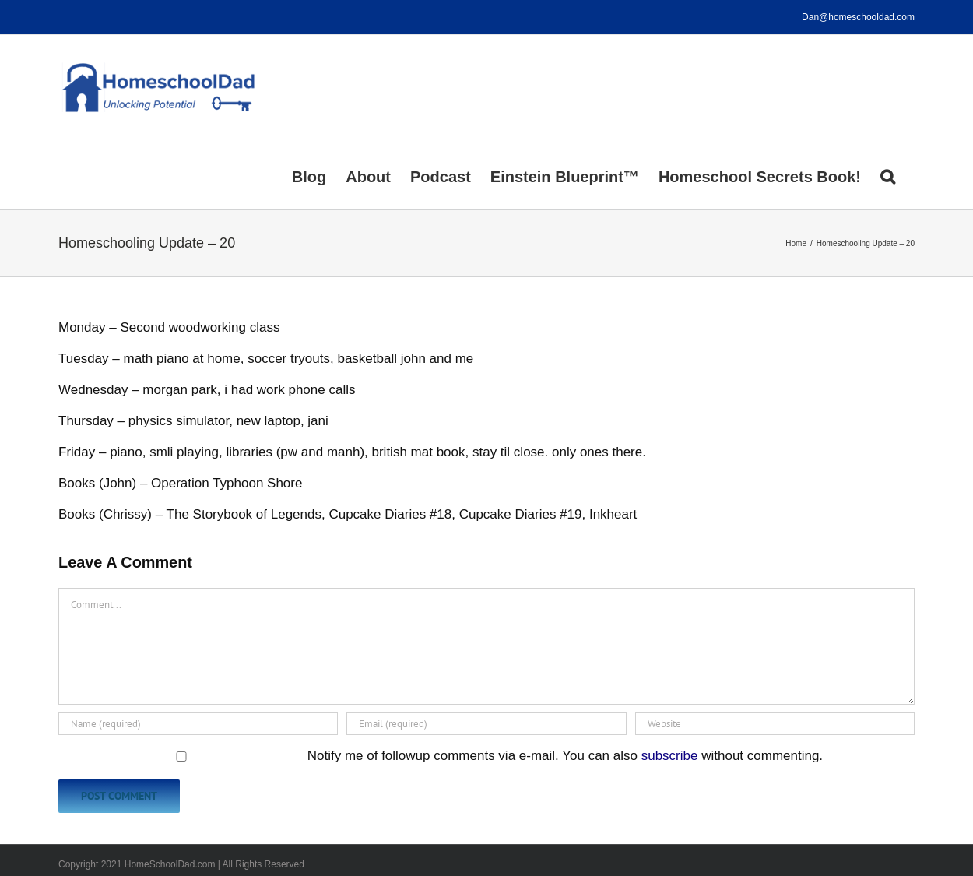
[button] (887, 175)
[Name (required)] (198, 723)
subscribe (669, 755)
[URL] (775, 723)
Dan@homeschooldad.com (858, 17)
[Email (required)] (486, 723)
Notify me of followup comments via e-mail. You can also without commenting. (442, 755)
